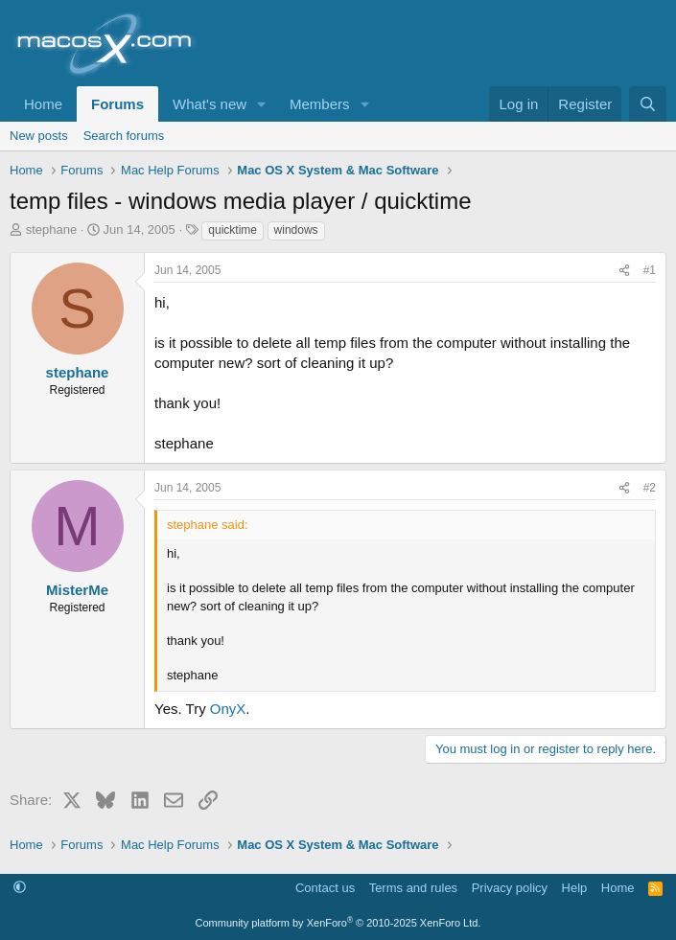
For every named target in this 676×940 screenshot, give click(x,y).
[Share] (624, 271)
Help (575, 888)
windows (296, 230)
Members (320, 104)
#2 (649, 487)
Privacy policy (510, 888)
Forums (117, 104)
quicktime (232, 230)
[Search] (647, 104)
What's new (209, 104)
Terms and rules (413, 888)
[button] (261, 104)
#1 (649, 270)
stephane (52, 229)
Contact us (325, 888)
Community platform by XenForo (338, 923)
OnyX (228, 708)
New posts (39, 135)
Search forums (124, 135)
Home (43, 104)
